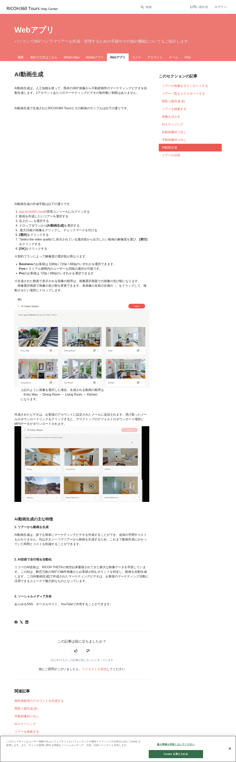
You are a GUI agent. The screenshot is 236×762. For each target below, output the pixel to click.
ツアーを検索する (26, 731)
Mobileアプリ (95, 57)
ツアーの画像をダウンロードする (185, 85)
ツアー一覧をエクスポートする (183, 93)
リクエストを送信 (94, 669)
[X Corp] (21, 622)
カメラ (136, 57)
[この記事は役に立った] (75, 651)
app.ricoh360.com (31, 211)
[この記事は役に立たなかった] (87, 651)
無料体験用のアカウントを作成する (39, 700)
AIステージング (25, 724)
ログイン (220, 6)
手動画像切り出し (26, 716)
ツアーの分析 (171, 155)
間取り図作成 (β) (26, 708)
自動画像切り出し (174, 132)
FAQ (188, 57)
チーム (173, 57)
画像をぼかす (171, 116)
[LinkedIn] (26, 622)
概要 (21, 57)
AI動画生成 (169, 147)
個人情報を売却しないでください (176, 744)
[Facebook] (16, 622)
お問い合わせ (199, 6)
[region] (118, 749)
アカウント (154, 57)
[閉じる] (230, 748)
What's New (71, 57)
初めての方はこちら (43, 57)
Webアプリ (117, 57)
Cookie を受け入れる (176, 754)
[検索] (162, 7)
